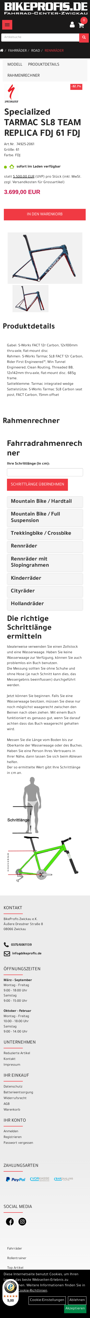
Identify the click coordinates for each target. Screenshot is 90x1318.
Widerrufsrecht (15, 1098)
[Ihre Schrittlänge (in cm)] (45, 472)
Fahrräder (17, 51)
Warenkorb (12, 1110)
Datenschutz (13, 1087)
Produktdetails (43, 65)
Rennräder (54, 51)
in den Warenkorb (45, 214)
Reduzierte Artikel (17, 1053)
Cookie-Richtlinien (32, 1291)
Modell (14, 65)
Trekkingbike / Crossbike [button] (41, 534)
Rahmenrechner (23, 76)
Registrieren (13, 1137)
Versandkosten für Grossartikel (37, 183)
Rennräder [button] (24, 547)
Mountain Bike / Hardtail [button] (41, 502)
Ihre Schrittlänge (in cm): (28, 464)
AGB (7, 1104)
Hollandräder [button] (27, 604)
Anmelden (11, 1131)
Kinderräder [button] (26, 579)
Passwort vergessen (18, 1143)
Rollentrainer (16, 1258)
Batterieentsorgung (18, 1092)
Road (35, 51)
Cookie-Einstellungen (47, 1300)
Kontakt (10, 1059)
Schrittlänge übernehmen (37, 485)
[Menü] (7, 25)
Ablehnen (77, 1300)
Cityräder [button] (23, 592)
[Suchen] (84, 38)
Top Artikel (15, 1268)
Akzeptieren (75, 1309)
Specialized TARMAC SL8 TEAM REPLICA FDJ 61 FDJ (42, 123)
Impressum (12, 1065)
